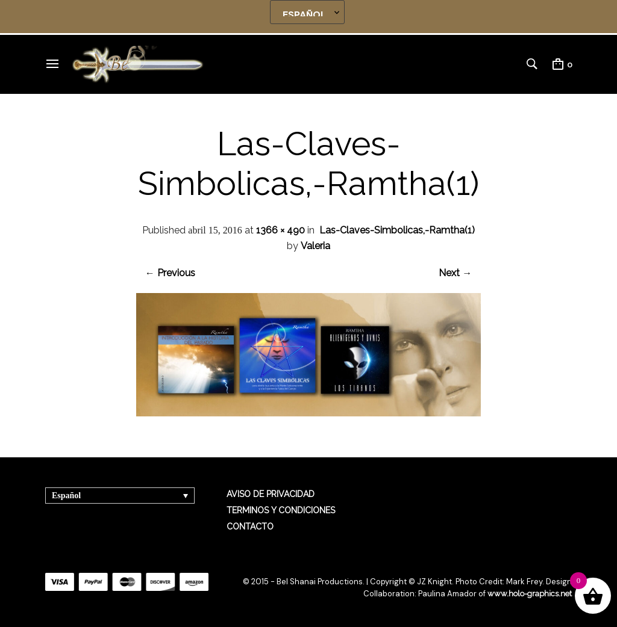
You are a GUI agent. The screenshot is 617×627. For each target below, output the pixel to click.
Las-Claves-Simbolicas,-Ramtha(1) (397, 230)
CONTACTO (250, 526)
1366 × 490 (280, 230)
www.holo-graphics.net (529, 593)
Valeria (315, 246)
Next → (455, 273)
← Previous (170, 273)
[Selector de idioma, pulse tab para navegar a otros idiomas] (120, 495)
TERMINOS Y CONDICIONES (281, 510)
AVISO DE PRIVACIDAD (271, 494)
